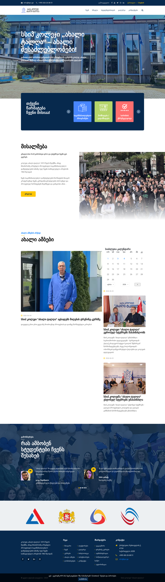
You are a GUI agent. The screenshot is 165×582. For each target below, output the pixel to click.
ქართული (131, 3)
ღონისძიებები (69, 561)
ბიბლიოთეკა (83, 553)
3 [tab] (82, 487)
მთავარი (67, 546)
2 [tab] (80, 487)
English (141, 3)
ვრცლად (28, 194)
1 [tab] (79, 487)
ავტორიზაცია (100, 565)
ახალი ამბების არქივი (31, 233)
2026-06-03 (109, 291)
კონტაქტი (81, 561)
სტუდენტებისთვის (108, 10)
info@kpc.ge (29, 3)
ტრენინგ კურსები (102, 550)
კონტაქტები (133, 10)
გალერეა (121, 10)
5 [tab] (85, 487)
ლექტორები (82, 546)
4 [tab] (84, 487)
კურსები (67, 553)
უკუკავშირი (100, 546)
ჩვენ (87, 10)
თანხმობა (83, 579)
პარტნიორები (83, 557)
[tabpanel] (50, 475)
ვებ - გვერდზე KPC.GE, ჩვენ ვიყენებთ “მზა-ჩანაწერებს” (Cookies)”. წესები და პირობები (82, 576)
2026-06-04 (26, 316)
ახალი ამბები (69, 557)
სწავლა (95, 10)
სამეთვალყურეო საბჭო (102, 559)
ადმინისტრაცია (101, 553)
